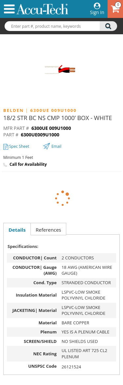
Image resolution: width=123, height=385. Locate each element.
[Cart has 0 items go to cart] (115, 9)
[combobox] (61, 26)
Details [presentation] (17, 229)
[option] (61, 69)
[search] (108, 26)
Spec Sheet (16, 146)
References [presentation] (48, 229)
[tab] (17, 230)
